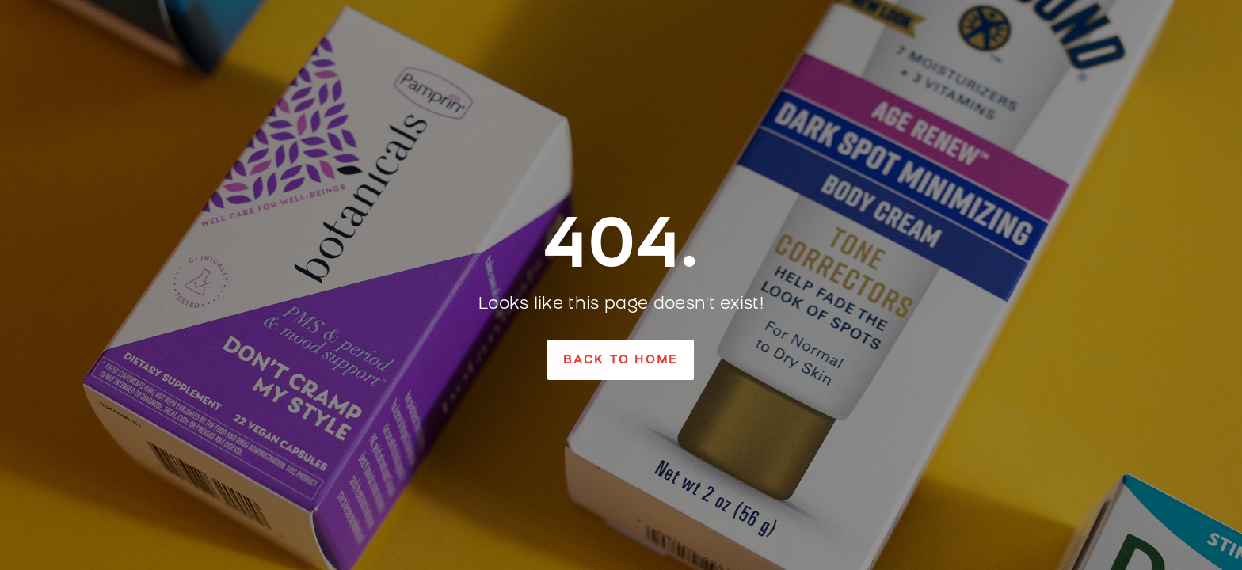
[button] (620, 360)
